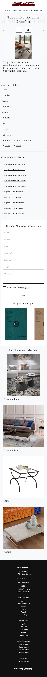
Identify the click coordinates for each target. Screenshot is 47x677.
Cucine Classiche (23, 592)
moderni (7, 129)
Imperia (7, 140)
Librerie (23, 601)
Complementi (27, 10)
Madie (23, 606)
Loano (18, 140)
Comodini (23, 627)
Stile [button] (4, 124)
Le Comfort (8, 95)
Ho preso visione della (18, 288)
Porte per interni (23, 650)
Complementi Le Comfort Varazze (15, 186)
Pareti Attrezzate (23, 604)
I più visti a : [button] (6, 135)
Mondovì (28, 140)
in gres (7, 118)
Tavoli (23, 612)
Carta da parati (23, 653)
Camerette (24, 635)
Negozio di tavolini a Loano (13, 197)
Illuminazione (23, 644)
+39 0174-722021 (25, 578)
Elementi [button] (5, 101)
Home (6, 10)
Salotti (23, 609)
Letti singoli (23, 629)
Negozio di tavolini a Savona (13, 208)
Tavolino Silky (38, 10)
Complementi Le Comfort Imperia (14, 164)
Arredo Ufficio (23, 662)
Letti (23, 624)
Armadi (23, 632)
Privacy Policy (25, 288)
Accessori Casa (16, 10)
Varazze (18, 146)
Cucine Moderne (23, 589)
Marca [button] (4, 90)
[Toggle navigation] (42, 4)
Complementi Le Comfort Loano (14, 170)
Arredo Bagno (23, 615)
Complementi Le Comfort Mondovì (15, 175)
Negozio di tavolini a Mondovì (14, 203)
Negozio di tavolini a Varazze (14, 213)
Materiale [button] (5, 112)
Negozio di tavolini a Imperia (13, 191)
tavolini (7, 106)
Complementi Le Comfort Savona (15, 181)
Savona (7, 146)
